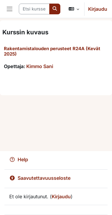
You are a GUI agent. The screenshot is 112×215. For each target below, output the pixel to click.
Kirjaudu (97, 9)
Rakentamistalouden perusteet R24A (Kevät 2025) (52, 51)
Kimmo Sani (39, 66)
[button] (74, 9)
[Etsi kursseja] (34, 9)
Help (18, 159)
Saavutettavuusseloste (39, 178)
